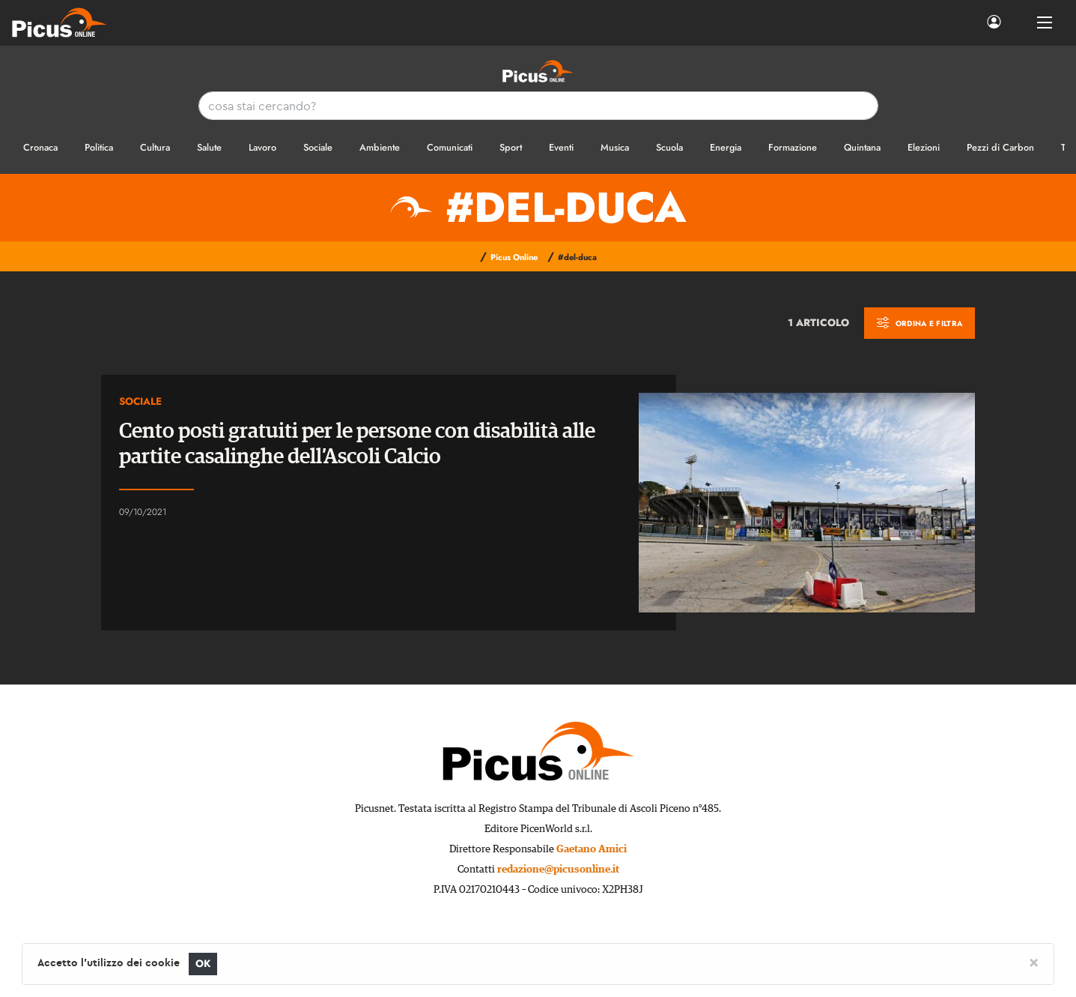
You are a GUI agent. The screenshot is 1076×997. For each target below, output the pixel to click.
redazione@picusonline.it (558, 869)
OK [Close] (203, 964)
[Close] (1034, 962)
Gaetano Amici (591, 849)
